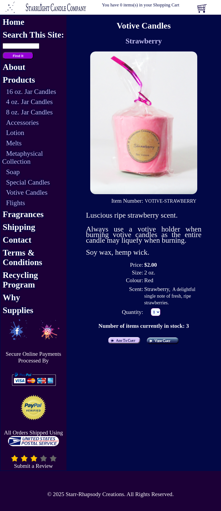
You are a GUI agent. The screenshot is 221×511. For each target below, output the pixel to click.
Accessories (22, 122)
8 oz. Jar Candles (29, 112)
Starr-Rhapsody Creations (95, 494)
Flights (15, 203)
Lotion (15, 133)
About (14, 67)
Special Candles (28, 182)
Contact (17, 240)
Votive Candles (27, 192)
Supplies (18, 310)
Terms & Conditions (22, 257)
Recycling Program (20, 279)
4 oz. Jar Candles (29, 102)
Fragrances (23, 214)
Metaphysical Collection (22, 158)
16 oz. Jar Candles (31, 91)
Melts (14, 143)
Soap (13, 172)
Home (13, 22)
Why (11, 297)
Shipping (19, 227)
